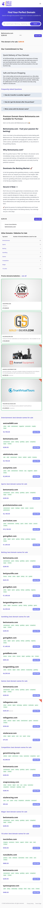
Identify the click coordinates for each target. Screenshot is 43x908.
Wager (4, 264)
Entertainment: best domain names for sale (17, 418)
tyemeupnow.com (11, 885)
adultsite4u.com (10, 454)
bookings (18, 508)
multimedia (31, 705)
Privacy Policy (30, 903)
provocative (27, 426)
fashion (17, 842)
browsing (35, 457)
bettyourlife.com (10, 573)
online (4, 426)
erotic (33, 888)
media (18, 669)
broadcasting (29, 669)
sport (38, 756)
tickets (22, 508)
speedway (19, 787)
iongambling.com (11, 666)
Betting (4, 248)
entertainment (14, 426)
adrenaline (27, 800)
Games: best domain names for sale (14, 681)
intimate (21, 470)
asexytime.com (10, 467)
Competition (5, 260)
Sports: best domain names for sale (14, 484)
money (9, 576)
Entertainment (6, 240)
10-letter (9, 443)
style (31, 842)
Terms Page (38, 903)
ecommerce (11, 842)
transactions (14, 605)
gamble (30, 576)
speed (24, 736)
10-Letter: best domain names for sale (15, 834)
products (5, 857)
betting (17, 441)
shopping (5, 842)
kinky (29, 888)
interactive (35, 720)
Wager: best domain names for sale (14, 812)
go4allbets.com (10, 653)
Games (4, 256)
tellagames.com (10, 717)
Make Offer (38, 35)
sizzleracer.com (10, 733)
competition (32, 441)
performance (15, 756)
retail (34, 842)
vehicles (5, 756)
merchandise (21, 857)
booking (17, 523)
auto (17, 736)
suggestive (21, 426)
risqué (4, 428)
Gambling (4, 252)
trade (10, 857)
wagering (33, 539)
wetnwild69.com (10, 423)
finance (5, 576)
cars (21, 736)
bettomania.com (10, 227)
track (24, 787)
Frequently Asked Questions (11, 89)
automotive (26, 756)
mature (20, 457)
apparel (22, 842)
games (27, 441)
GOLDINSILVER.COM (8, 336)
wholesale (15, 857)
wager (4, 443)
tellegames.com (10, 702)
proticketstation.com (12, 505)
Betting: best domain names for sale (14, 552)
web (4, 457)
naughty (34, 426)
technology (19, 705)
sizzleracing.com (10, 797)
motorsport (12, 787)
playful (35, 470)
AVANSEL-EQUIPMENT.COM (9, 369)
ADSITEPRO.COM (7, 303)
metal (27, 857)
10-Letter (4, 268)
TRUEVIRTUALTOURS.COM (9, 403)
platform (23, 669)
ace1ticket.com (10, 520)
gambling (22, 441)
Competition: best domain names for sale (16, 747)
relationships (14, 888)
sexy (25, 470)
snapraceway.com (11, 782)
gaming (17, 539)
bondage (20, 888)
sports (12, 441)
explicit (29, 457)
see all (24, 276)
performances (6, 510)
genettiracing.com (11, 753)
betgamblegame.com (12, 602)
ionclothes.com (10, 839)
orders (31, 857)
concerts (31, 508)
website (24, 457)
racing (28, 736)
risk (26, 576)
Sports (4, 244)
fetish (25, 888)
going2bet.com (10, 536)
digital (9, 539)
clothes (26, 842)
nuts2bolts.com (10, 854)
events (26, 508)
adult (9, 426)
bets (33, 656)
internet (18, 656)
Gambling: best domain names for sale (15, 617)
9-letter (5, 472)
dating (8, 888)
